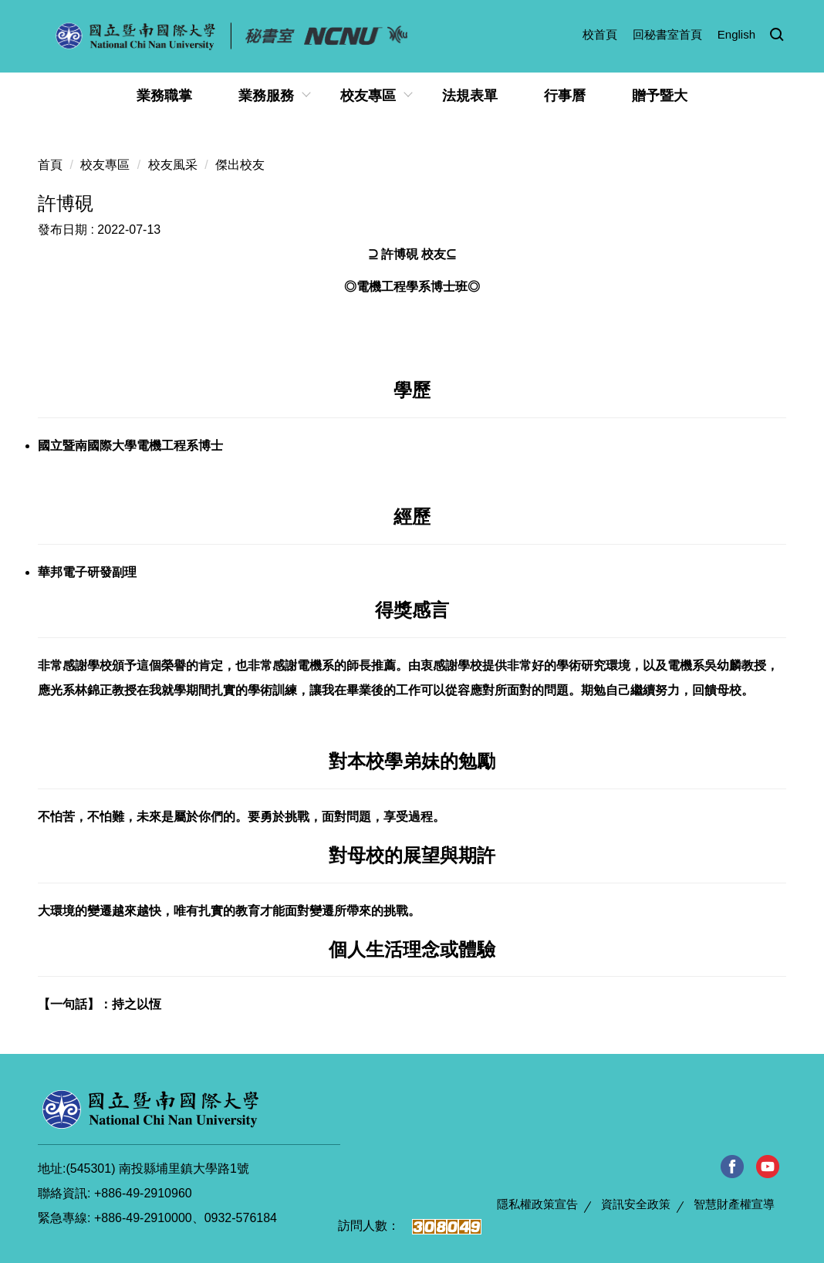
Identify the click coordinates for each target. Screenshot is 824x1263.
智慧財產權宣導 (734, 1204)
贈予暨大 (659, 95)
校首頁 (600, 34)
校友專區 (105, 164)
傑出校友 (240, 164)
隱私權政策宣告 (537, 1204)
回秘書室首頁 (667, 34)
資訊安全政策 (635, 1204)
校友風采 (173, 164)
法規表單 (470, 95)
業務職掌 (164, 95)
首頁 (50, 164)
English (736, 34)
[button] (777, 35)
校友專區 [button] (368, 95)
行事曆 (565, 95)
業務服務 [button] (266, 95)
